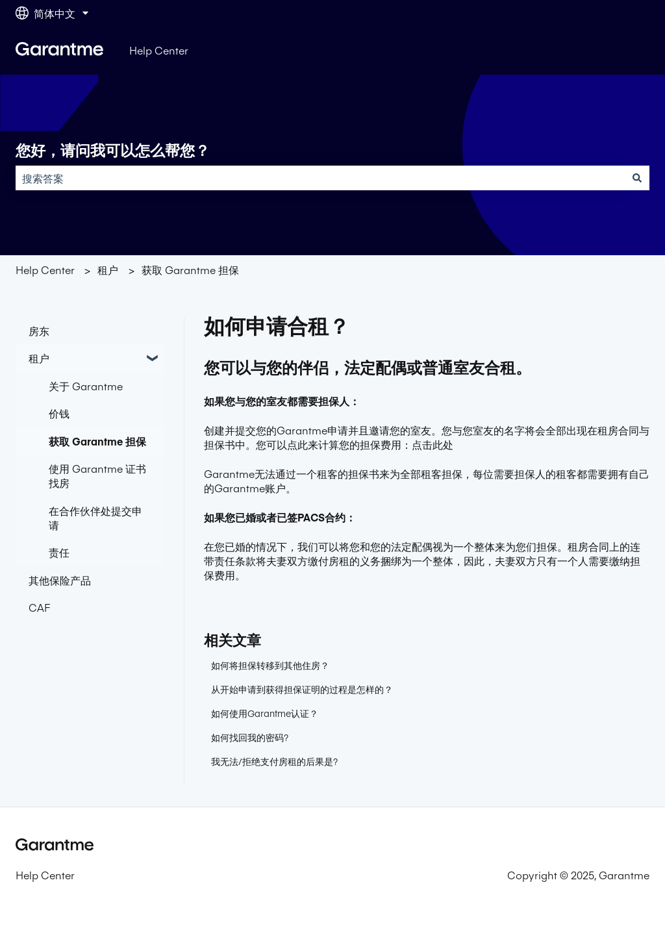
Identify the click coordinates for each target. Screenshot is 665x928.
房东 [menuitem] (39, 330)
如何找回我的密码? (249, 737)
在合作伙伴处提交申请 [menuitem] (95, 517)
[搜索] (637, 178)
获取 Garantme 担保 (190, 269)
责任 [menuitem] (59, 552)
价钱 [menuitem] (59, 413)
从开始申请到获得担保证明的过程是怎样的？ (302, 689)
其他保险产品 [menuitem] (60, 580)
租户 (107, 269)
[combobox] (320, 178)
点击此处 (432, 444)
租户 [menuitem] (39, 358)
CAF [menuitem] (39, 607)
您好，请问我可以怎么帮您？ (113, 151)
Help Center (158, 50)
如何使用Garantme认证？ (264, 713)
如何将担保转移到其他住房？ (270, 664)
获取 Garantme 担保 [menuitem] (97, 441)
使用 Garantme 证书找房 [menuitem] (97, 475)
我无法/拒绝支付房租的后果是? (274, 761)
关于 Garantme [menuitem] (86, 386)
